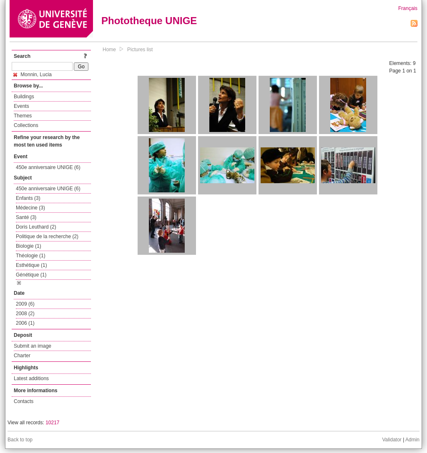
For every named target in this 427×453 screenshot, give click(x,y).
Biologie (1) (28, 246)
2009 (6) (25, 304)
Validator (391, 440)
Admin (412, 440)
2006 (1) (25, 323)
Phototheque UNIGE (149, 20)
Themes (23, 116)
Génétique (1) (31, 275)
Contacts (23, 401)
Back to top (20, 440)
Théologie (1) (30, 256)
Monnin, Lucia (32, 74)
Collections (26, 125)
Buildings (24, 97)
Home (109, 49)
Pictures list (140, 49)
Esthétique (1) (31, 265)
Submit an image (32, 346)
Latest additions (31, 378)
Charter (22, 355)
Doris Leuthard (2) (36, 227)
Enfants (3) (28, 198)
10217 (52, 423)
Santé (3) (26, 217)
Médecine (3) (30, 208)
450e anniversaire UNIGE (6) (48, 167)
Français (407, 8)
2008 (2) (25, 313)
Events (21, 106)
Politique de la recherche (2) (47, 236)
